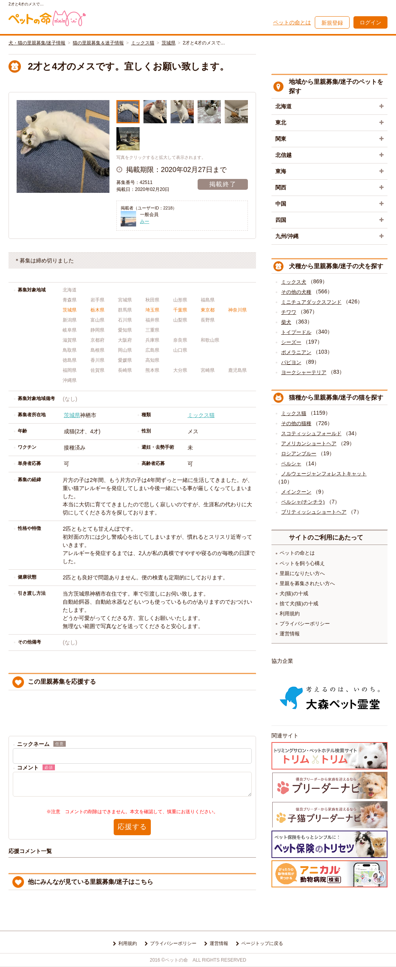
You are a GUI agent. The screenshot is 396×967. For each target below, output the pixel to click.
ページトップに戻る (262, 943)
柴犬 (286, 322)
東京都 (208, 310)
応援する (132, 827)
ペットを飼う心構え (302, 563)
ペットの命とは (292, 22)
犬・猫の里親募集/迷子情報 (37, 43)
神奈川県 (237, 310)
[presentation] (132, 713)
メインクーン (296, 492)
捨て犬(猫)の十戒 (299, 603)
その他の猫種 (296, 423)
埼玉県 (152, 310)
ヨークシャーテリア (303, 372)
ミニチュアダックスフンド (311, 302)
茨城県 (169, 43)
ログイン (370, 22)
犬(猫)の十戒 (294, 593)
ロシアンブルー (298, 453)
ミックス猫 (142, 43)
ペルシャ (291, 463)
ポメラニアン (296, 352)
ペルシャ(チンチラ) (303, 502)
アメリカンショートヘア (308, 443)
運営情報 (290, 634)
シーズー (291, 342)
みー (144, 221)
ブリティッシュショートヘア (313, 512)
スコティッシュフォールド (311, 433)
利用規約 (290, 613)
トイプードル (296, 332)
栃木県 (97, 310)
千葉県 (180, 310)
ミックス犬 (293, 282)
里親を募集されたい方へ (307, 583)
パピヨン (291, 362)
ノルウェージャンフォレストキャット (324, 474)
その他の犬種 (296, 292)
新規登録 (332, 23)
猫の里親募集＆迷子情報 (98, 43)
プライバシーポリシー (305, 624)
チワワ (288, 312)
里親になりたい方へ (302, 573)
